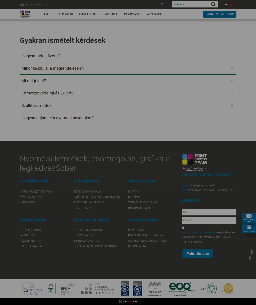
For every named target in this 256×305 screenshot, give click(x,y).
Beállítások (142, 163)
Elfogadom (114, 163)
